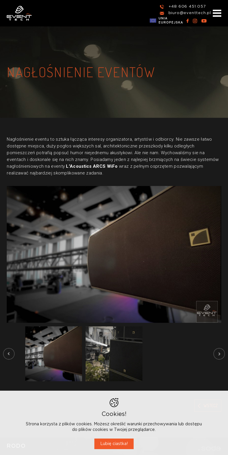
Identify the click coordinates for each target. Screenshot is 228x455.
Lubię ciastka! (114, 444)
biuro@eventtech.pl (190, 13)
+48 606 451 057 (187, 7)
